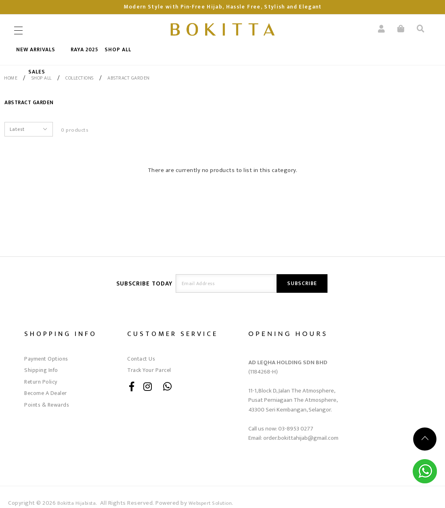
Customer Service (172, 334)
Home (10, 78)
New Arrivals (35, 49)
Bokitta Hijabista (76, 503)
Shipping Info (41, 370)
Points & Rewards (46, 404)
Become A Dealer (45, 393)
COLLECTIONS (79, 78)
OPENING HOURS (288, 333)
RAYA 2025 (84, 49)
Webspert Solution (210, 503)
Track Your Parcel (149, 370)
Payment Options (46, 358)
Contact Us (141, 358)
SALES (36, 71)
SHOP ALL (118, 49)
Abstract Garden (128, 78)
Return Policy (40, 381)
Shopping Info (60, 334)
